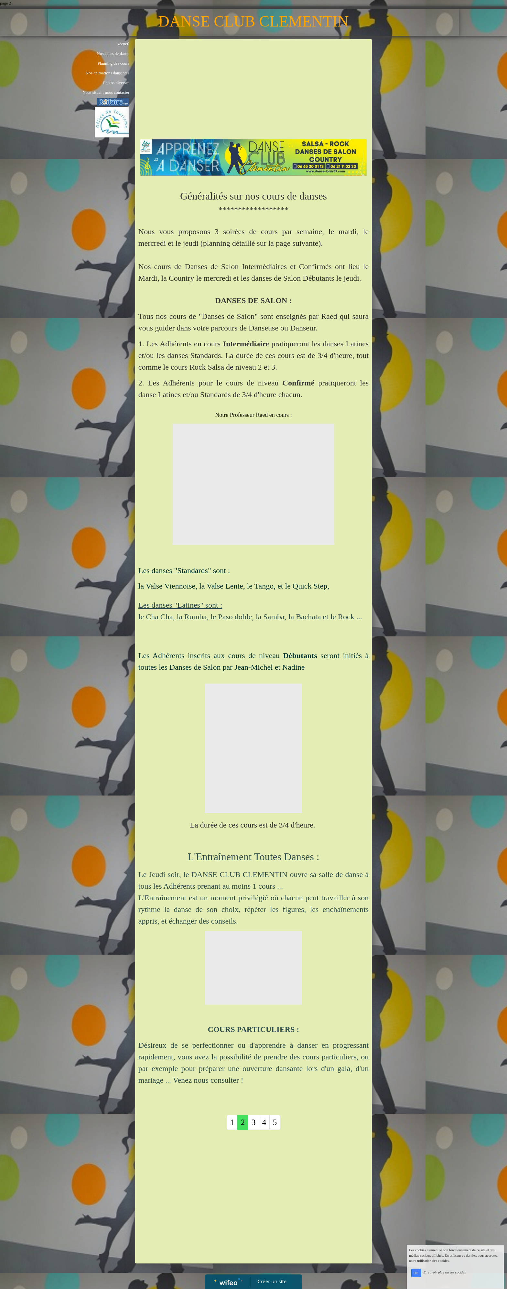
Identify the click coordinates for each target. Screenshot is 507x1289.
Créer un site (272, 1281)
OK (416, 1273)
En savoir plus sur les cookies (444, 1272)
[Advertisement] (253, 91)
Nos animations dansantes (107, 72)
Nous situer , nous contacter (105, 92)
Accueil (122, 43)
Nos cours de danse (113, 53)
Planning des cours (113, 63)
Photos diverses (116, 82)
